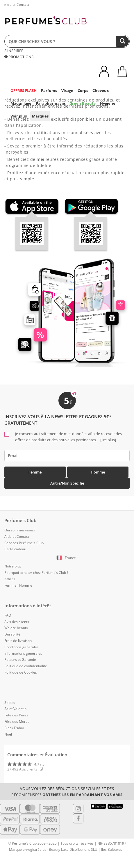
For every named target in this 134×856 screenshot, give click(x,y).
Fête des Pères (16, 715)
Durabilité (12, 634)
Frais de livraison (18, 640)
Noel (8, 734)
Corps (83, 90)
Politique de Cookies (20, 672)
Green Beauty (82, 103)
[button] (67, 557)
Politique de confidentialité (25, 665)
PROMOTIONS (18, 56)
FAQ (7, 615)
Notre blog (13, 566)
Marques (40, 116)
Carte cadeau (15, 549)
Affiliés (9, 578)
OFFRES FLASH (23, 90)
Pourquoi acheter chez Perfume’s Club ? (36, 572)
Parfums (49, 90)
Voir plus (18, 116)
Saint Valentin (15, 708)
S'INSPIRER (14, 50)
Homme (98, 472)
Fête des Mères (16, 721)
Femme (35, 472)
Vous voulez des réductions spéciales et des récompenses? (67, 791)
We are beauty (16, 627)
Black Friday (14, 727)
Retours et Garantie (20, 659)
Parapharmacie (50, 103)
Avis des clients (16, 621)
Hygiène (107, 103)
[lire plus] (107, 439)
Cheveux (100, 90)
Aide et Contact (16, 4)
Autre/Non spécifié (67, 483)
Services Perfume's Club (24, 542)
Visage (67, 90)
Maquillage (20, 103)
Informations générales (23, 653)
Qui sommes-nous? (19, 530)
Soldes (9, 702)
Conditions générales (21, 647)
